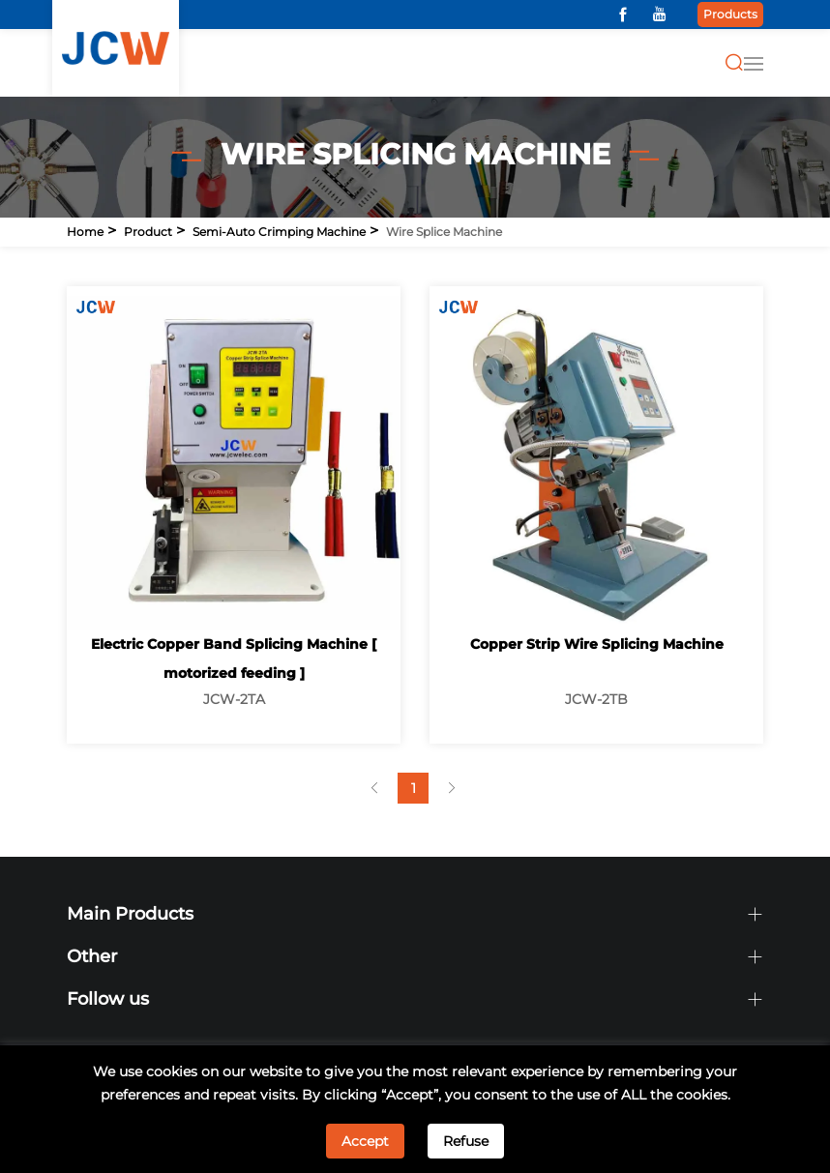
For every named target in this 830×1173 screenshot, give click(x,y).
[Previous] (374, 788)
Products (730, 14)
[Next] (451, 788)
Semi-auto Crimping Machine (279, 231)
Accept (365, 1141)
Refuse (466, 1141)
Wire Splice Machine (444, 231)
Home (85, 231)
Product (148, 231)
